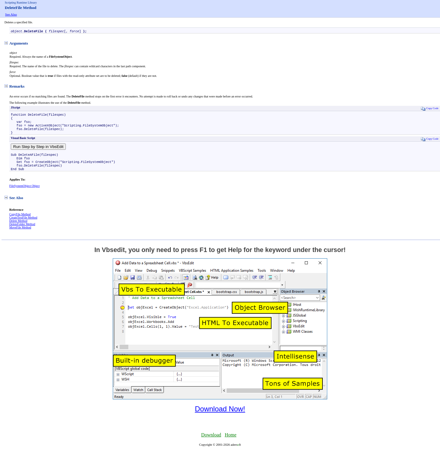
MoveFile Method (20, 234)
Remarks (14, 87)
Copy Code (430, 109)
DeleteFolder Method (22, 231)
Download (211, 442)
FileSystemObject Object (24, 193)
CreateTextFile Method (23, 224)
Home (230, 442)
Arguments (16, 44)
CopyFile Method (20, 221)
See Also (11, 14)
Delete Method (18, 228)
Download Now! (220, 416)
